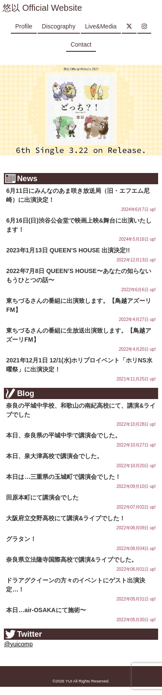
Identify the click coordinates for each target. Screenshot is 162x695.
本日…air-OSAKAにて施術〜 (46, 610)
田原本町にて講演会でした (42, 497)
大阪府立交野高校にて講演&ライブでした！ (65, 518)
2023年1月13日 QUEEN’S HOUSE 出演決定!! (68, 250)
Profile (23, 26)
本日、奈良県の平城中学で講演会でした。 (63, 435)
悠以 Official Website (42, 8)
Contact (80, 44)
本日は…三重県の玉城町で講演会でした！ (63, 476)
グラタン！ (21, 538)
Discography (59, 26)
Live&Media (101, 26)
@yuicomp (18, 644)
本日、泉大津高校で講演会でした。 (54, 456)
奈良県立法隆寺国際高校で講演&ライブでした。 (71, 559)
